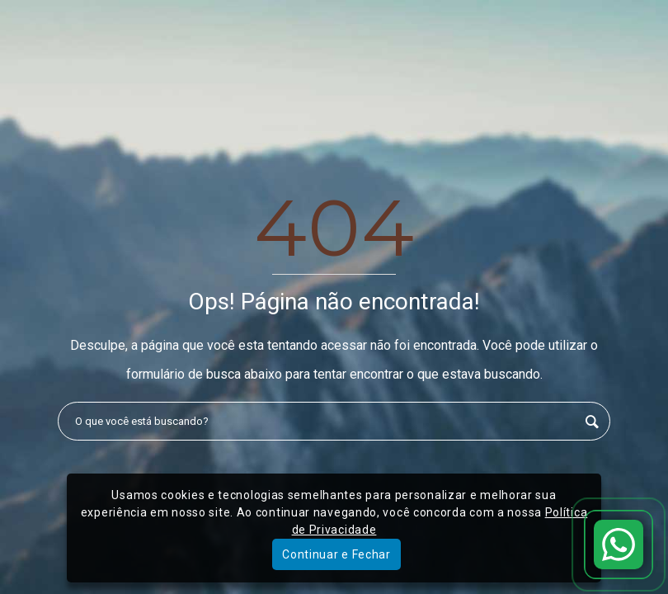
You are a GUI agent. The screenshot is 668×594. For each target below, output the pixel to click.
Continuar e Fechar (336, 554)
